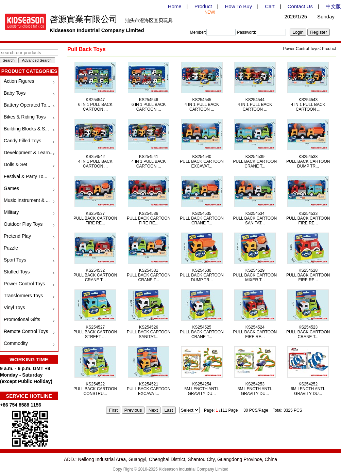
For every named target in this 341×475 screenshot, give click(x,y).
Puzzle (11, 248)
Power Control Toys (24, 283)
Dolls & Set (15, 164)
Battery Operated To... (27, 105)
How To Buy (238, 6)
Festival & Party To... (25, 176)
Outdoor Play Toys (23, 224)
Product (203, 6)
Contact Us (300, 6)
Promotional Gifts (22, 319)
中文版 (333, 6)
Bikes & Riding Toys (25, 117)
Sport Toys (15, 260)
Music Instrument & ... (27, 200)
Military (11, 212)
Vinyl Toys (14, 307)
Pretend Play (17, 236)
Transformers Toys (23, 295)
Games (11, 188)
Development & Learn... (29, 152)
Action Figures (19, 81)
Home (175, 6)
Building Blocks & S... (26, 128)
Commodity (16, 343)
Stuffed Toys (17, 271)
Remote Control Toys (26, 331)
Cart (269, 6)
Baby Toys (14, 93)
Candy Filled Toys (22, 140)
